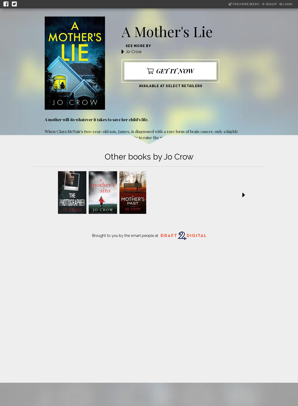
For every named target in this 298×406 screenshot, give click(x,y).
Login (285, 4)
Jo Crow (134, 51)
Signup (269, 4)
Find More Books (243, 4)
